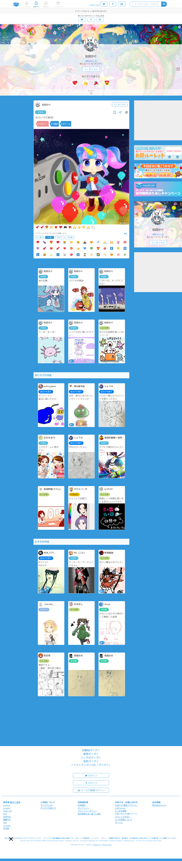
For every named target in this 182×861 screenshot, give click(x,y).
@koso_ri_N (91, 60)
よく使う (39, 237)
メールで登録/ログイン (91, 790)
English (6, 805)
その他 (69, 237)
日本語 (6, 828)
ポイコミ (119, 822)
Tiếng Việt (7, 811)
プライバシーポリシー (87, 811)
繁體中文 (7, 819)
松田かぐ (91, 56)
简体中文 (7, 816)
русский (6, 825)
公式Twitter (120, 808)
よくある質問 (120, 811)
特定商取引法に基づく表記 (89, 813)
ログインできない (122, 816)
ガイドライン (83, 808)
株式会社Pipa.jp (159, 805)
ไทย (5, 822)
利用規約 (81, 805)
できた (41, 112)
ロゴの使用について (123, 819)
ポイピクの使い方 (48, 808)
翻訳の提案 (15, 802)
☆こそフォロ (91, 69)
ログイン (91, 775)
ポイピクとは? (46, 805)
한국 (5, 813)
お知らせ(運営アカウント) (126, 805)
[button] (11, 839)
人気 (49, 237)
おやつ (59, 237)
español (6, 808)
